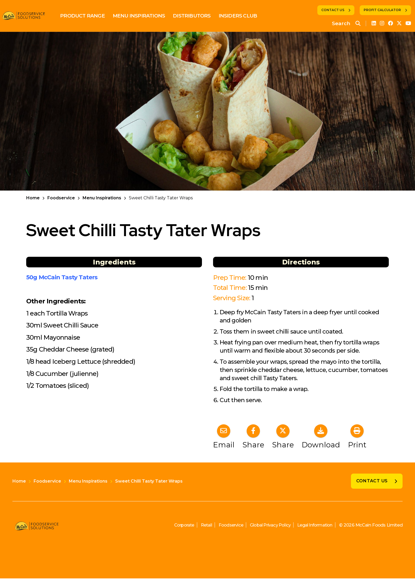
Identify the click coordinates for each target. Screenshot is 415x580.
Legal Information (313, 526)
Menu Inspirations (143, 15)
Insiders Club (241, 15)
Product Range (86, 15)
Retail (198, 526)
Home (33, 197)
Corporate (175, 526)
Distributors (195, 15)
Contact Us (332, 10)
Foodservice (61, 197)
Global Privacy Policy (265, 526)
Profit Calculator (382, 10)
